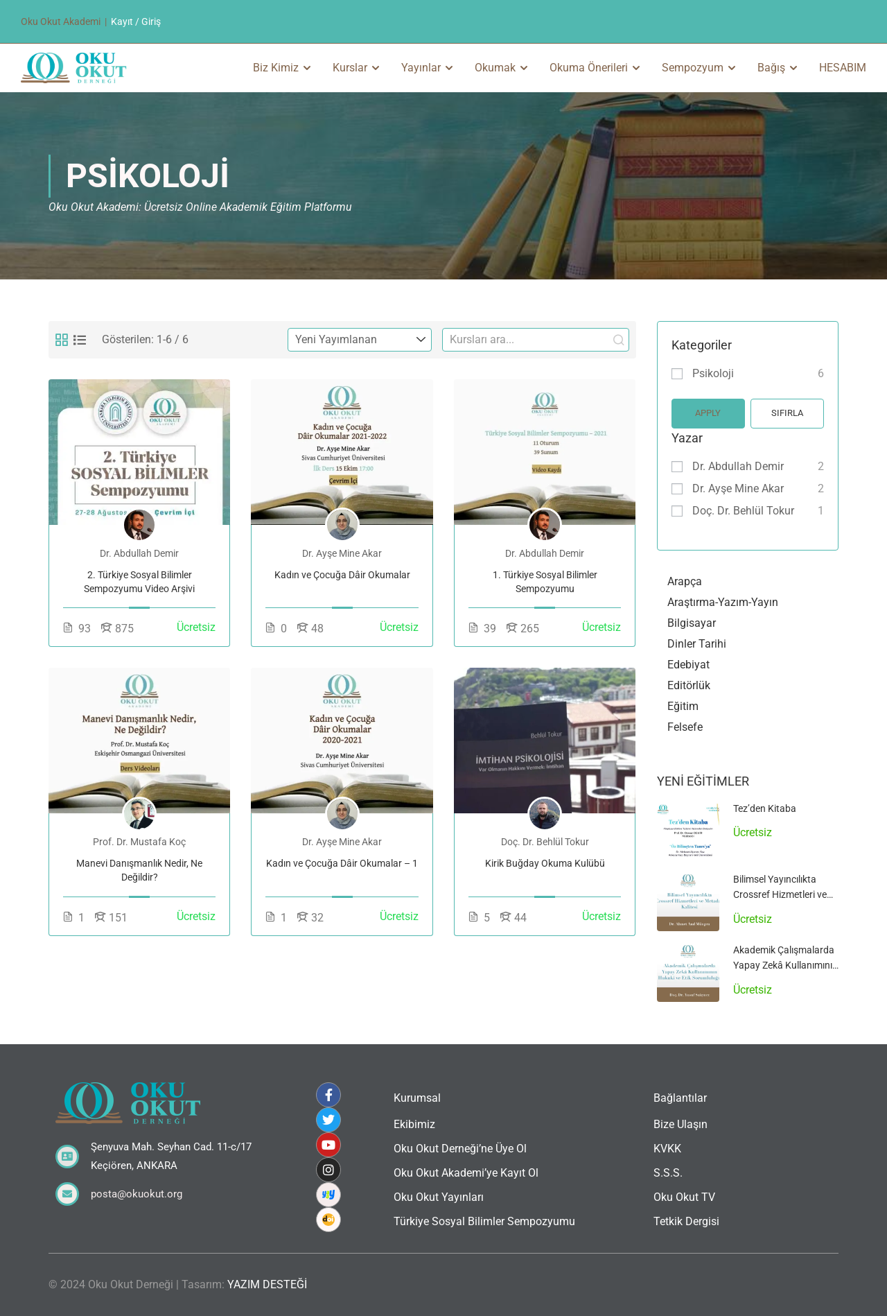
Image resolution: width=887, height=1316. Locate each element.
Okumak (495, 67)
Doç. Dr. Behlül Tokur (743, 510)
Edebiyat (688, 664)
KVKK (667, 1148)
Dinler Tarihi (696, 643)
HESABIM (842, 67)
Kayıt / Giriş (136, 21)
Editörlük (688, 685)
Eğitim (683, 706)
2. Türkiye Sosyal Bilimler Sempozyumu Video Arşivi (139, 581)
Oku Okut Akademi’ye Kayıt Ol (466, 1172)
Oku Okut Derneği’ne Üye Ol (460, 1148)
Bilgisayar (691, 623)
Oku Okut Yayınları (439, 1197)
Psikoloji (713, 373)
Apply (708, 413)
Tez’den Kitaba (764, 808)
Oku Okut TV (684, 1197)
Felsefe (685, 727)
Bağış (771, 67)
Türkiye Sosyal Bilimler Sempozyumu (484, 1221)
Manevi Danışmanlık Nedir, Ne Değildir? (139, 870)
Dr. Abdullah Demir (738, 466)
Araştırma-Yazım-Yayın (722, 602)
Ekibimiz (414, 1124)
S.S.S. (668, 1172)
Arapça (684, 581)
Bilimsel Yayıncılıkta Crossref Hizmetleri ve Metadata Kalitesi (780, 895)
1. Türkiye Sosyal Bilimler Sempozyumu (545, 581)
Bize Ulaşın (680, 1124)
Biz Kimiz (276, 67)
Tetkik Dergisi (686, 1221)
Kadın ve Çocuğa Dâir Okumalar (342, 574)
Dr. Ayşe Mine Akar (738, 488)
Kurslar (350, 67)
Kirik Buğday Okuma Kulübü (545, 863)
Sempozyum (692, 67)
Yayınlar (421, 67)
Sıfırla (787, 413)
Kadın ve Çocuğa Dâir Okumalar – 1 (342, 863)
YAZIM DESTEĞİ (267, 1284)
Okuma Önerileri (589, 67)
